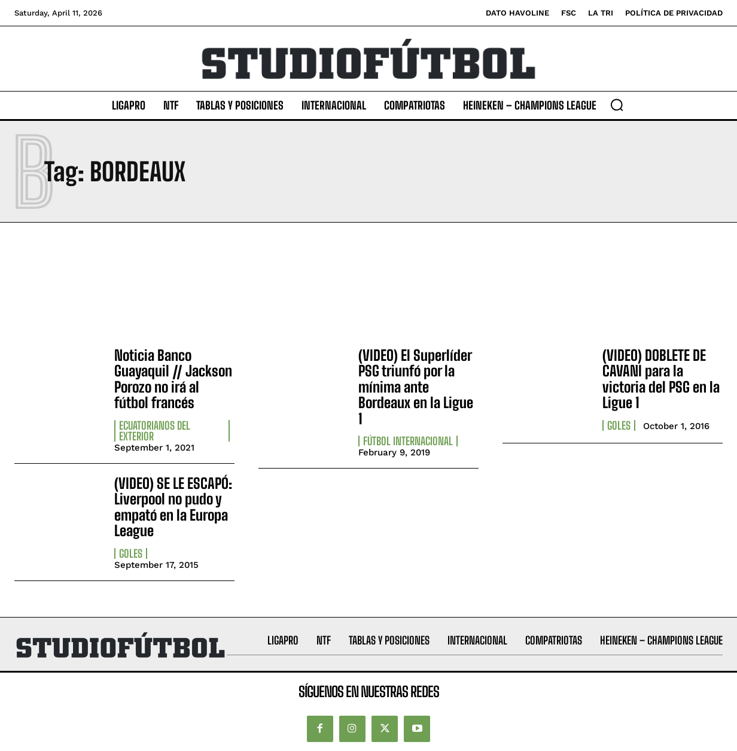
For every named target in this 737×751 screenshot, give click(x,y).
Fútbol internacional (408, 441)
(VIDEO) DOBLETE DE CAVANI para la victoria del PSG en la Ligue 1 (661, 378)
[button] (616, 104)
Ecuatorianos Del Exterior (154, 431)
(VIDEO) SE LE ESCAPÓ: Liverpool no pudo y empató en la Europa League (173, 507)
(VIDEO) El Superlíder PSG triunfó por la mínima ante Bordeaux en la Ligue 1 (415, 386)
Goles (619, 425)
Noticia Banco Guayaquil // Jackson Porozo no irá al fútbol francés (173, 378)
